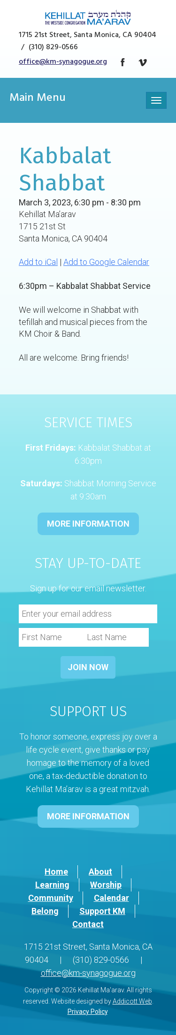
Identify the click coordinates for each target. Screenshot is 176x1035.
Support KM (102, 911)
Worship (106, 885)
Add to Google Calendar (106, 262)
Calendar (111, 898)
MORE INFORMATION (88, 524)
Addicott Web (132, 1001)
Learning (52, 885)
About (100, 871)
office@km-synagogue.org (63, 62)
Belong (45, 911)
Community (50, 898)
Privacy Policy (87, 1011)
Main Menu (37, 99)
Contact (88, 924)
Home (56, 871)
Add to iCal (38, 262)
